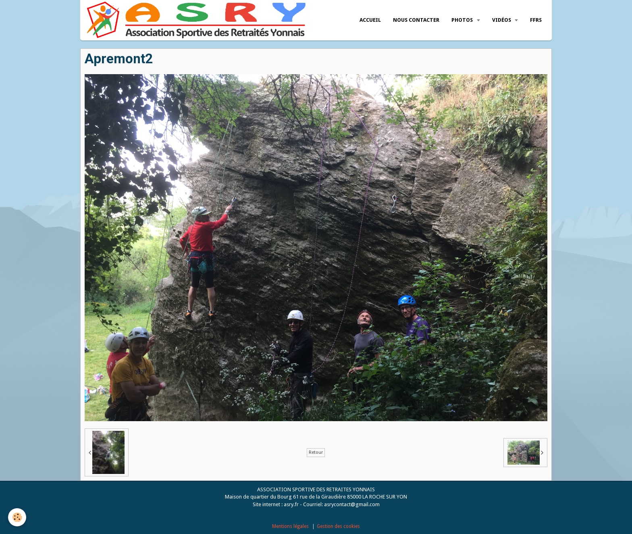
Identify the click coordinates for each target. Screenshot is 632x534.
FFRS (536, 20)
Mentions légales (290, 526)
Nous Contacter (416, 20)
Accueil (370, 20)
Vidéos (502, 20)
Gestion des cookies (338, 526)
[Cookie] (17, 517)
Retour (316, 452)
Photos (462, 20)
